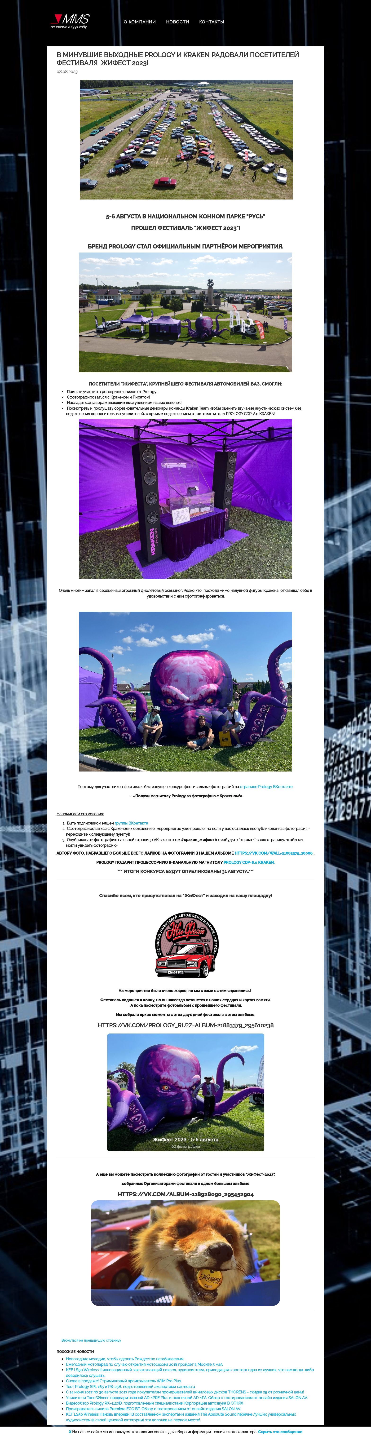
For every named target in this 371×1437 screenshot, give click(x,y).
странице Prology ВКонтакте (266, 787)
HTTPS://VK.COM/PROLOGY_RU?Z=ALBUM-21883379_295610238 (186, 1025)
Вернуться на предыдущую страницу (91, 1340)
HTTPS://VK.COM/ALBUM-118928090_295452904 (186, 1194)
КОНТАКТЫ (211, 21)
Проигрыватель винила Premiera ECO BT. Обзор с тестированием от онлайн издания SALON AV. (153, 1409)
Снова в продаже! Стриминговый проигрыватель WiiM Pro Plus (123, 1381)
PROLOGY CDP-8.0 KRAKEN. (249, 862)
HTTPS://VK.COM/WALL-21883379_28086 (274, 853)
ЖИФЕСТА (134, 383)
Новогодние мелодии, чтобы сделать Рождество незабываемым (124, 1359)
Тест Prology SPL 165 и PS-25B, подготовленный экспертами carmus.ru (130, 1386)
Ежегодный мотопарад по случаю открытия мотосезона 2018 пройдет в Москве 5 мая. (144, 1364)
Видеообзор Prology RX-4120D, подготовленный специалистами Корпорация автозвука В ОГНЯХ (154, 1403)
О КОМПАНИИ (140, 21)
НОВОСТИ (177, 21)
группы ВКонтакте (131, 823)
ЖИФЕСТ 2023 (216, 228)
